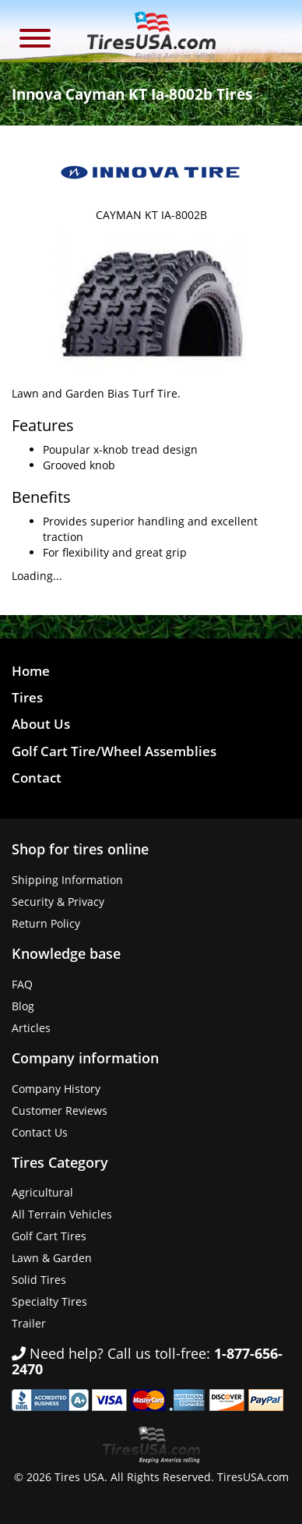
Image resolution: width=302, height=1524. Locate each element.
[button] (35, 40)
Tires (27, 697)
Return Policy (46, 923)
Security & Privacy (58, 901)
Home (31, 671)
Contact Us (40, 1132)
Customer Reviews (59, 1110)
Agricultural (42, 1192)
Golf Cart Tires (49, 1236)
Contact (36, 778)
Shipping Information (67, 879)
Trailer (29, 1323)
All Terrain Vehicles (62, 1214)
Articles (31, 1027)
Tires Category (60, 1162)
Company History (56, 1088)
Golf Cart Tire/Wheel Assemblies (114, 751)
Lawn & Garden (52, 1257)
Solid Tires (39, 1279)
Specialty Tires (49, 1301)
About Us (41, 724)
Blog (23, 1006)
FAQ (22, 984)
